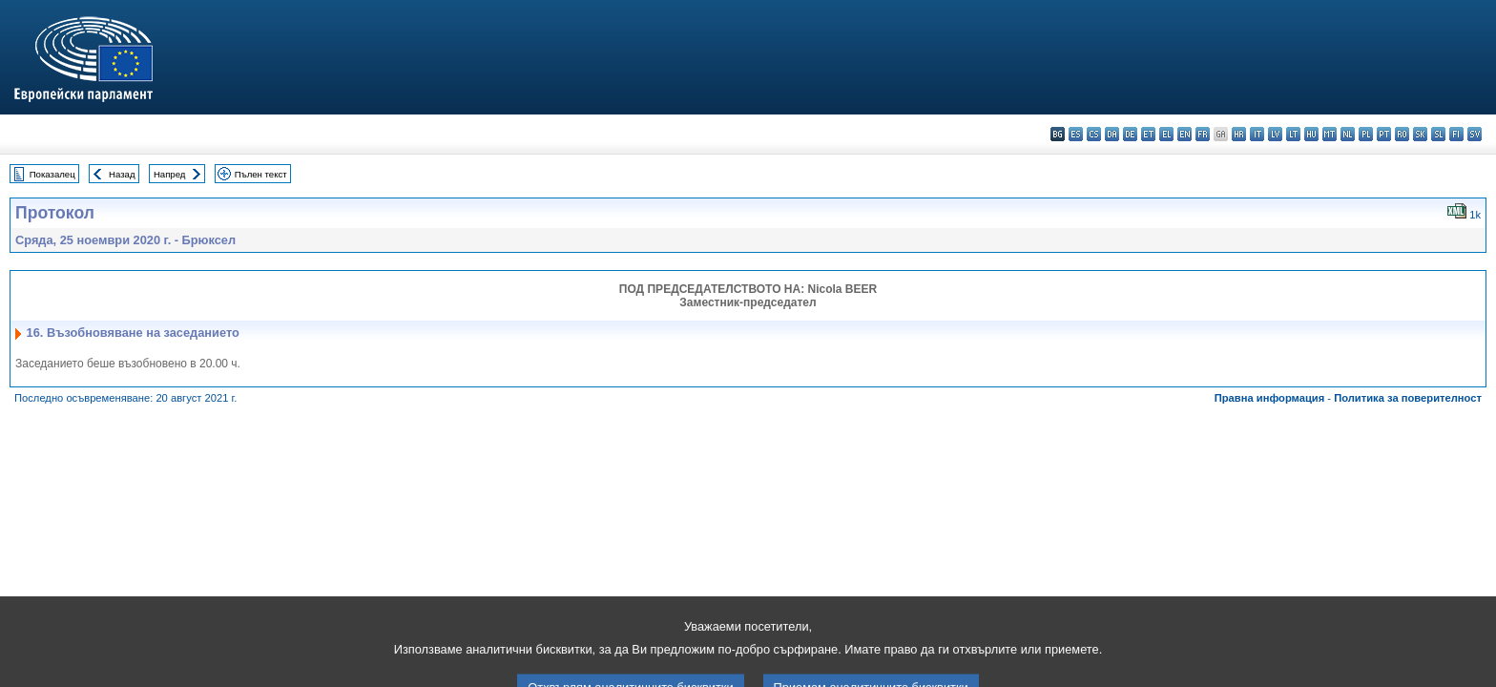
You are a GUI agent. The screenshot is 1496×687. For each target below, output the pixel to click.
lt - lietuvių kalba (1293, 134)
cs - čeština (1094, 134)
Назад (122, 174)
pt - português (1384, 134)
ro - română (1402, 134)
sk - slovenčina (1420, 134)
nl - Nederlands (1347, 134)
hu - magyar (1311, 134)
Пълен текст (261, 174)
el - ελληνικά (1166, 134)
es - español (1076, 134)
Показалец (52, 174)
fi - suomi (1456, 134)
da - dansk (1112, 134)
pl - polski (1366, 134)
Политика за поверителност (1408, 398)
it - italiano (1257, 134)
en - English (1184, 134)
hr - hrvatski (1239, 134)
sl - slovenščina (1438, 134)
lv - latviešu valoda (1275, 134)
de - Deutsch (1130, 134)
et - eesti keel (1148, 134)
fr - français (1202, 134)
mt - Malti (1329, 134)
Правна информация (1270, 398)
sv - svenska (1474, 134)
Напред (170, 174)
